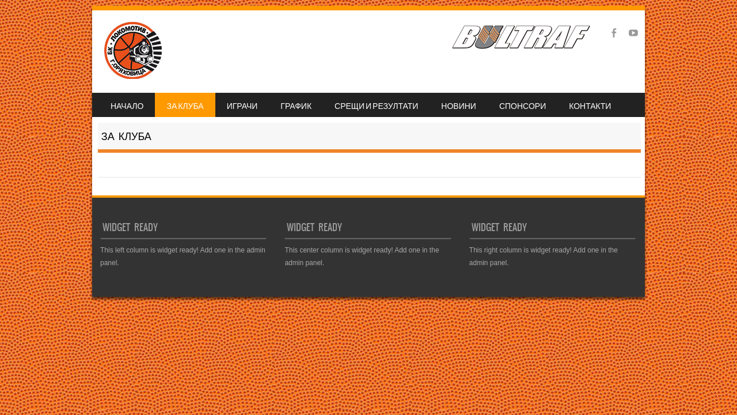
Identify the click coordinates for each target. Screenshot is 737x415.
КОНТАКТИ (590, 105)
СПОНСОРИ (522, 105)
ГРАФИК (295, 105)
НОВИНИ (458, 105)
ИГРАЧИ (242, 105)
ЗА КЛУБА (184, 105)
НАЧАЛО (127, 105)
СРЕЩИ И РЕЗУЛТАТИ (376, 105)
